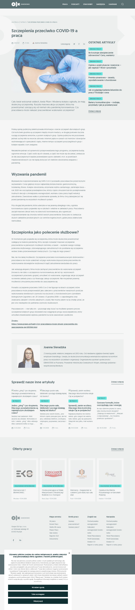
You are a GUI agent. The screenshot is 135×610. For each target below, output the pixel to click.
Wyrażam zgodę (38, 587)
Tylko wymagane (38, 594)
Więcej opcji (38, 601)
